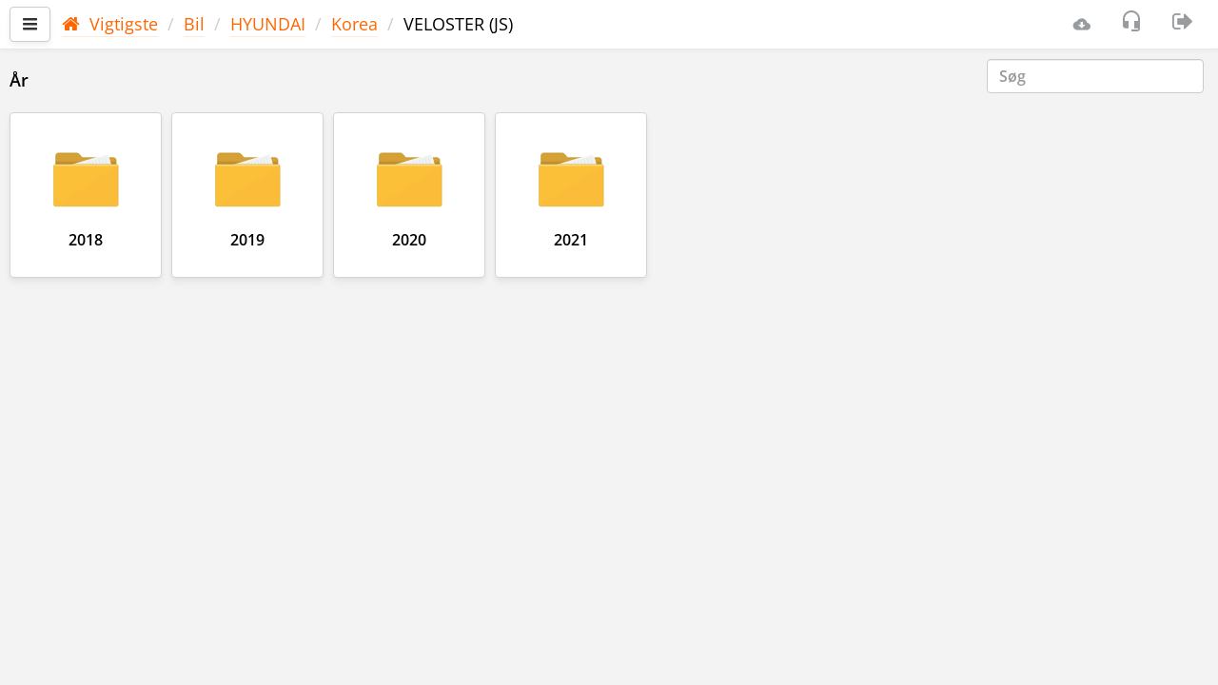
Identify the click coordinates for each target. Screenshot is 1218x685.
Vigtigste (110, 23)
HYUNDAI (267, 23)
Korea (354, 23)
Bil (194, 23)
